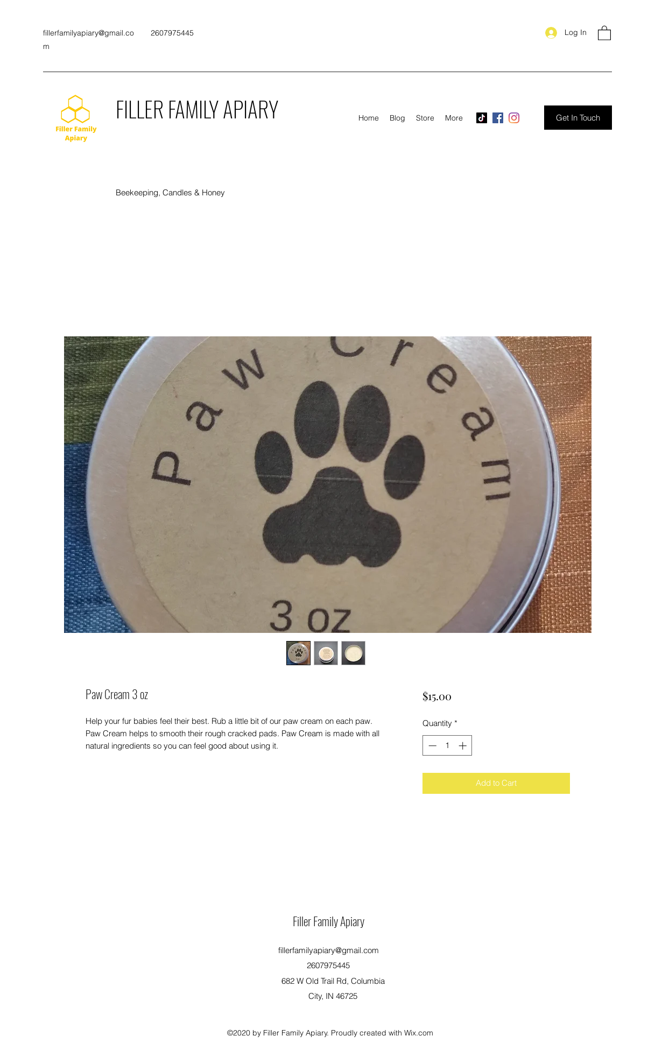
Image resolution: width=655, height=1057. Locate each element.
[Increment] (463, 746)
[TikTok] (481, 117)
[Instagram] (514, 117)
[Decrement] (431, 746)
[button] (604, 32)
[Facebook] (497, 117)
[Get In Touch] (578, 117)
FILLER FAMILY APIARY (197, 109)
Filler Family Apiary (328, 920)
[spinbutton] (447, 746)
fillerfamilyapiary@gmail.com (328, 950)
